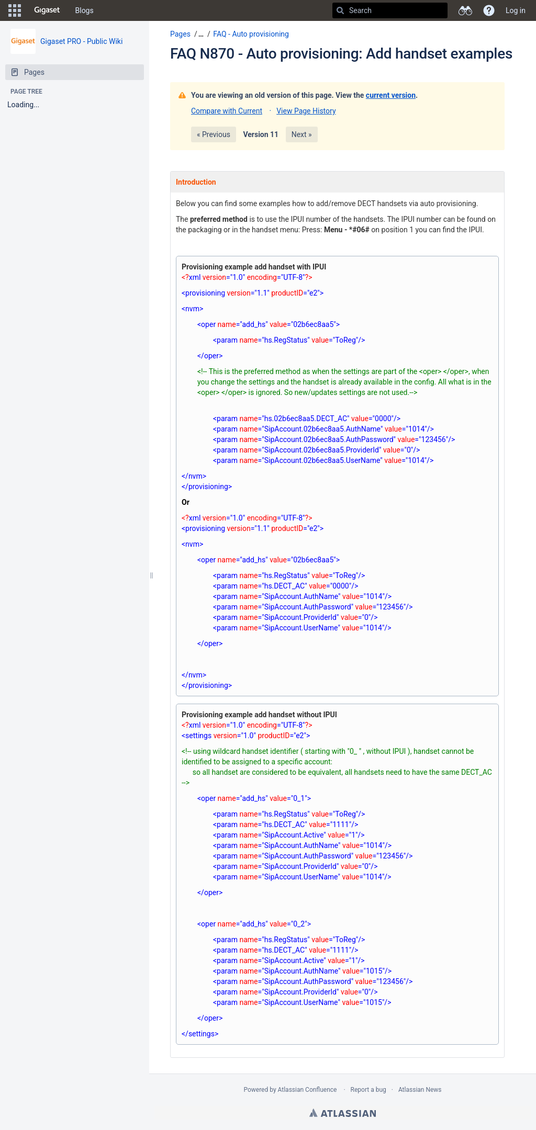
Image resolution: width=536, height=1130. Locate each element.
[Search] (340, 10)
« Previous (213, 134)
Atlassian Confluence (307, 1089)
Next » (302, 134)
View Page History (306, 111)
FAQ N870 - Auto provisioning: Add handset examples (341, 53)
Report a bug (368, 1089)
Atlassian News (420, 1089)
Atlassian (342, 1113)
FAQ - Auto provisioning (251, 34)
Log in (516, 10)
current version (391, 95)
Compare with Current (226, 111)
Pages (180, 34)
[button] (14, 10)
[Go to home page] (47, 10)
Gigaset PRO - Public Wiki (81, 41)
